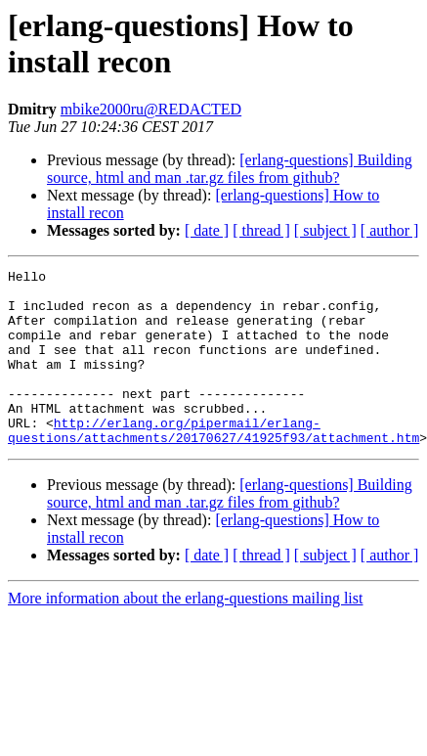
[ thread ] (261, 230)
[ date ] (207, 230)
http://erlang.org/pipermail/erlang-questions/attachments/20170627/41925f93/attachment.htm (213, 463)
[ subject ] (325, 230)
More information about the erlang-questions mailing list (185, 633)
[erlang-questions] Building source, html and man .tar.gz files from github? (229, 169)
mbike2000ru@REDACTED (151, 109)
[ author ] (390, 230)
